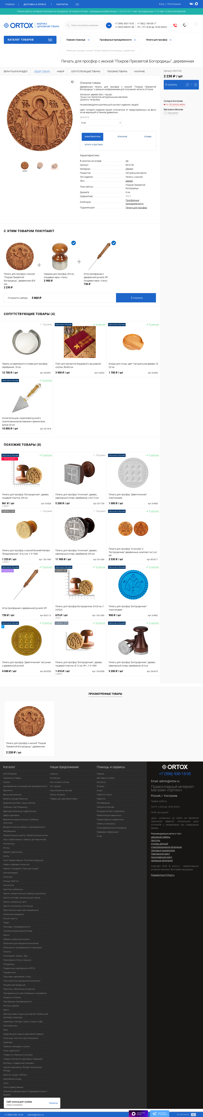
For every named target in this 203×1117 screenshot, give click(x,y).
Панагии (7, 951)
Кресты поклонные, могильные (18, 906)
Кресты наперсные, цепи (15, 902)
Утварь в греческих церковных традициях (23, 1059)
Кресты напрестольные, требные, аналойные (24, 893)
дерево (129, 181)
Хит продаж (55, 786)
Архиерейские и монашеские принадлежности (25, 786)
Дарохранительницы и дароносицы (19, 811)
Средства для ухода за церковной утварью (23, 1034)
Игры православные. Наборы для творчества (24, 839)
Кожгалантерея (10, 873)
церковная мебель (160, 837)
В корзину (137, 297)
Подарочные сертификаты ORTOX (19, 968)
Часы (5, 1083)
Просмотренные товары (105, 693)
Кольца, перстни (11, 881)
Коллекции (55, 778)
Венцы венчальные (12, 794)
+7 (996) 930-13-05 (124, 23)
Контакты (62, 4)
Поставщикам (103, 803)
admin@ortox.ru (169, 781)
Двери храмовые (11, 815)
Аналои (6, 782)
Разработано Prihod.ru (162, 875)
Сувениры (8, 1042)
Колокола (7, 877)
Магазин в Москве (105, 807)
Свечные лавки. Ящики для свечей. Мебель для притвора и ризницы (25, 1016)
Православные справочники (110, 819)
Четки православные (13, 1087)
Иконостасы (9, 843)
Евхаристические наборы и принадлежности (24, 827)
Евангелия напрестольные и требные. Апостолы (21, 821)
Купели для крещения (13, 914)
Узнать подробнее (14, 1105)
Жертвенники (9, 831)
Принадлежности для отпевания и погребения (25, 993)
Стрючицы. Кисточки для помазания (20, 1038)
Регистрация (174, 4)
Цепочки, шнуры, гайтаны (15, 1075)
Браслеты (8, 790)
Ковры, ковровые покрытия (16, 864)
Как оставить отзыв (59, 782)
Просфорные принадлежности (17, 1001)
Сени (5, 1030)
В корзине (183, 1114)
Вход (161, 4)
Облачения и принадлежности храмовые (22, 947)
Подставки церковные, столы (17, 976)
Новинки (54, 774)
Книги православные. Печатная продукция (23, 860)
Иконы (6, 848)
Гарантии (101, 799)
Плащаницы (9, 964)
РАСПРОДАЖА (10, 774)
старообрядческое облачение (166, 847)
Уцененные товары (12, 778)
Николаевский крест (161, 857)
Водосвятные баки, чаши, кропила (19, 803)
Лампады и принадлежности (16, 927)
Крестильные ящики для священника (20, 910)
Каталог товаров (30, 40)
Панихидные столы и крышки (17, 960)
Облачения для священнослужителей (20, 943)
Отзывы (101, 786)
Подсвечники (9, 972)
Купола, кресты (10, 918)
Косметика (8, 885)
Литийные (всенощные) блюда (17, 931)
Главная (10, 4)
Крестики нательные (13, 889)
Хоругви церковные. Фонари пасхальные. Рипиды (22, 1069)
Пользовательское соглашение (111, 828)
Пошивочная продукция (14, 985)
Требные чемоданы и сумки (16, 1046)
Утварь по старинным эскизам (18, 1055)
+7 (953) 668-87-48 (124, 27)
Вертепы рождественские (15, 799)
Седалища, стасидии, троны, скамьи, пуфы (23, 1021)
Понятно (53, 1103)
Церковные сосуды (12, 1079)
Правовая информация (107, 832)
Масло (6, 935)
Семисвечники (10, 1025)
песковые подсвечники (163, 850)
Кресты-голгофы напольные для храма (21, 897)
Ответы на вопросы (106, 823)
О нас (99, 836)
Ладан (6, 922)
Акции (99, 790)
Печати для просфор (136, 207)
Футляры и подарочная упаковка (18, 1063)
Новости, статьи (104, 794)
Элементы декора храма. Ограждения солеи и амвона (25, 1093)
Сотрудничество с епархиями (110, 811)
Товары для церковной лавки (64, 799)
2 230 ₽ (13, 752)
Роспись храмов (11, 1005)
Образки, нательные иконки (16, 939)
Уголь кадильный (11, 1050)
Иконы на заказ (57, 794)
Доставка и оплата (35, 4)
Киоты (6, 856)
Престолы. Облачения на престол (19, 989)
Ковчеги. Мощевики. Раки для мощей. (21, 868)
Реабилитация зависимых (109, 815)
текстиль (155, 840)
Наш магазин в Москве (61, 790)
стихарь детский (159, 843)
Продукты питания (12, 997)
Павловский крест (160, 853)
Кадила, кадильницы (13, 852)
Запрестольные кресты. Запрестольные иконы (25, 835)
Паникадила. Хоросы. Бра (15, 956)
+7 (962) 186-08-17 (146, 23)
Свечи (6, 1010)
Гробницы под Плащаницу (15, 807)
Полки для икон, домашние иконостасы (22, 981)
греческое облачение (162, 860)
